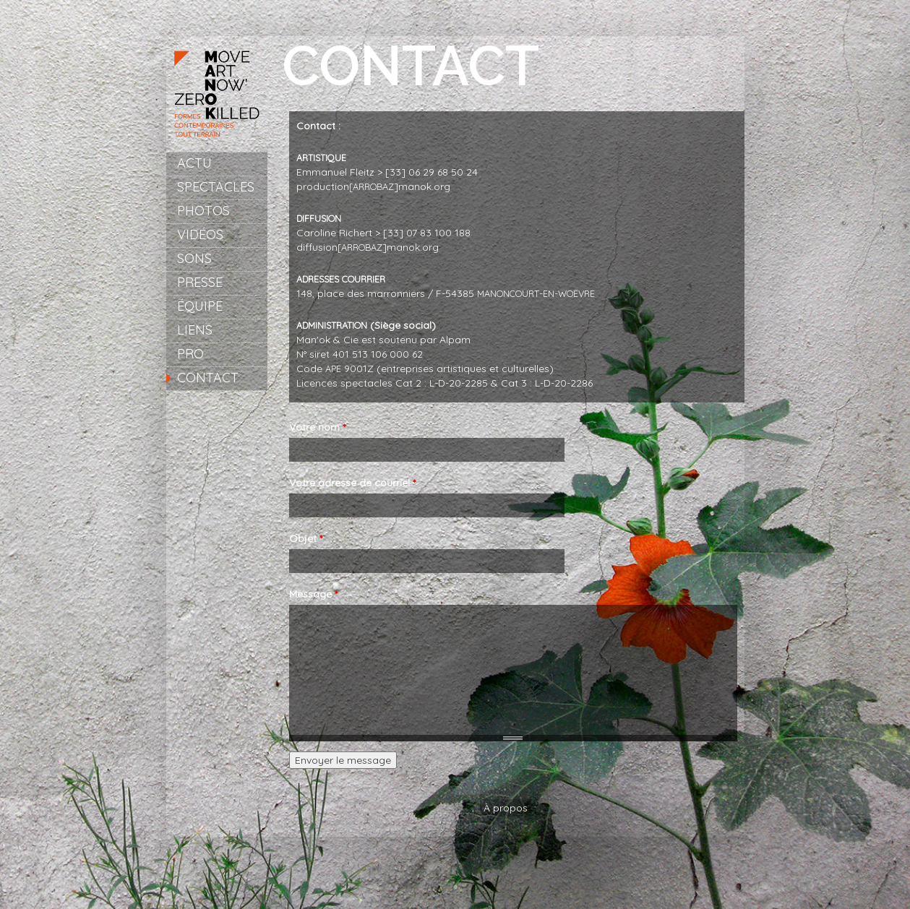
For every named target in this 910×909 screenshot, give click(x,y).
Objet (305, 538)
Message (313, 593)
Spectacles (215, 186)
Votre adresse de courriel (352, 482)
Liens (195, 330)
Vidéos (200, 234)
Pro (190, 353)
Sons (194, 258)
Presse (200, 282)
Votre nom (317, 427)
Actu (194, 163)
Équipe (200, 306)
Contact (208, 377)
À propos (506, 807)
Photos (203, 210)
